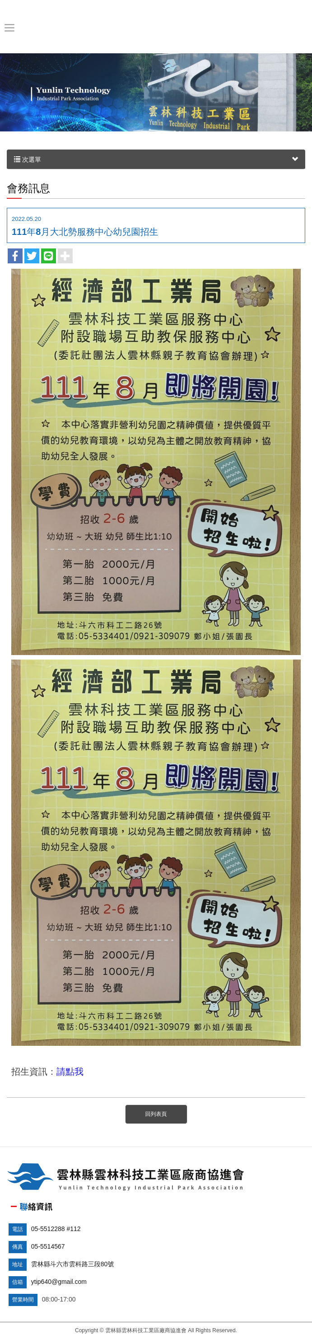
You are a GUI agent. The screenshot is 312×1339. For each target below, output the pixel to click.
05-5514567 (48, 1246)
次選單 (156, 159)
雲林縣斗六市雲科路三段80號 (72, 1264)
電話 (17, 1229)
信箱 (17, 1282)
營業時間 (23, 1300)
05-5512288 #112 (56, 1228)
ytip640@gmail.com (59, 1281)
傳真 (17, 1247)
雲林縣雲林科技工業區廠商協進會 (155, 28)
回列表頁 (156, 1114)
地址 (17, 1264)
